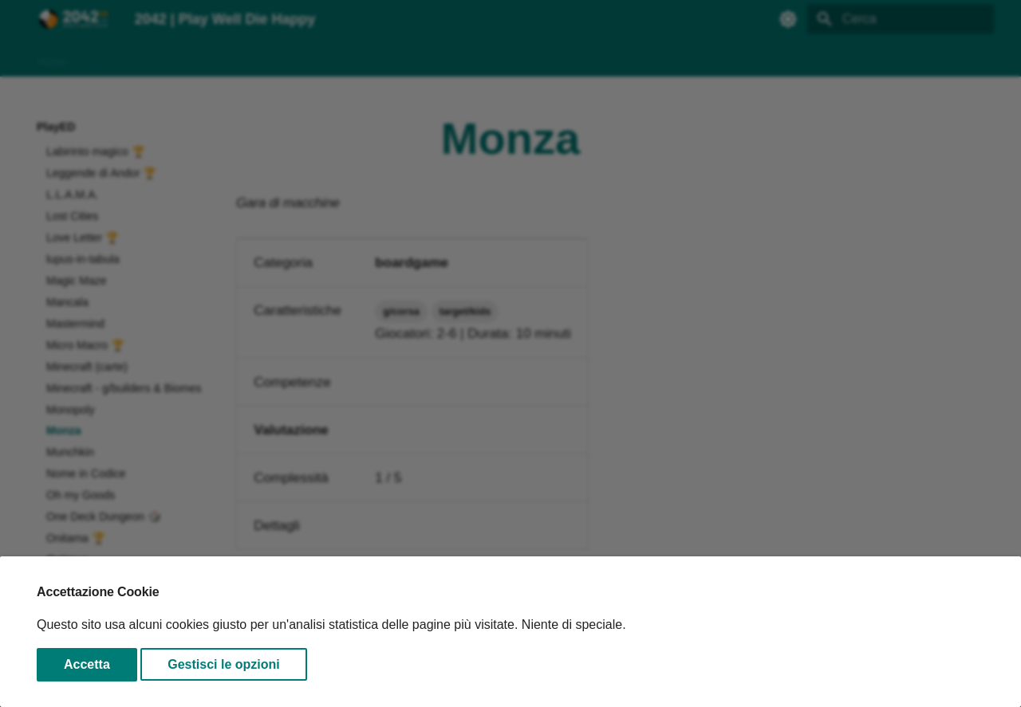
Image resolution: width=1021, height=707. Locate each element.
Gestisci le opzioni (223, 664)
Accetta (87, 664)
